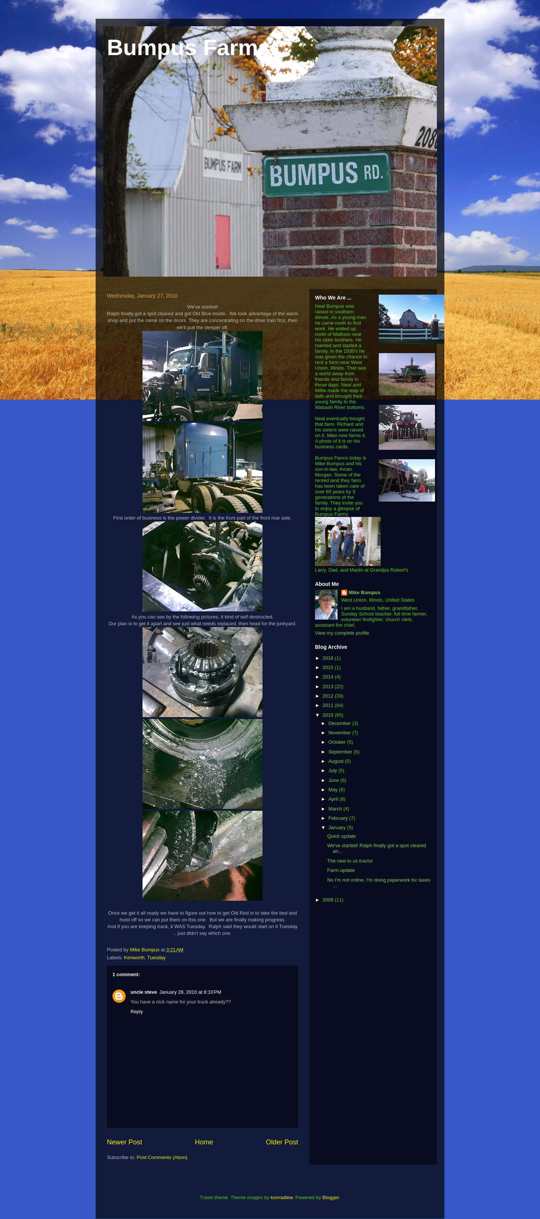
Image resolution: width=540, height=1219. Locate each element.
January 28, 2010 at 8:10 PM (190, 992)
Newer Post (124, 1142)
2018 (328, 658)
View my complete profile (342, 633)
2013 (328, 686)
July (333, 770)
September (341, 752)
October (337, 742)
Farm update (341, 870)
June (334, 780)
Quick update (341, 836)
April (334, 799)
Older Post (282, 1142)
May (333, 789)
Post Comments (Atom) (162, 1157)
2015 (328, 667)
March (336, 809)
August (336, 761)
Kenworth (134, 957)
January (337, 827)
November (340, 732)
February (339, 818)
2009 (328, 900)
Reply (136, 1011)
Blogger (330, 1197)
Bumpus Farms (189, 47)
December (340, 723)
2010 (328, 715)
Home (204, 1142)
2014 (328, 677)
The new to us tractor (350, 861)
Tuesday (156, 957)
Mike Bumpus (365, 592)
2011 (328, 705)
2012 (328, 696)
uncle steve (143, 992)
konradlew (282, 1197)
